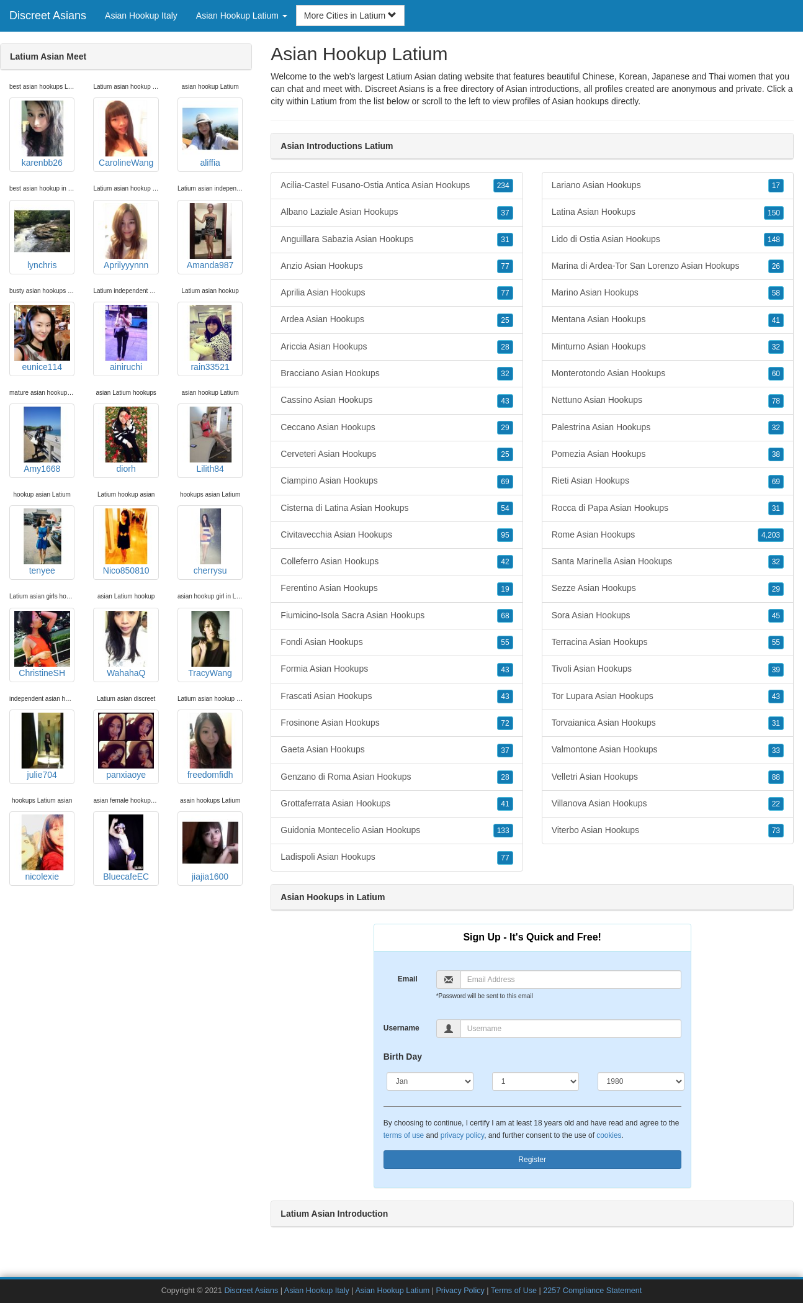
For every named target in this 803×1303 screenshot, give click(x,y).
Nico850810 (126, 541)
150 (774, 213)
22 (776, 804)
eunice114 (42, 338)
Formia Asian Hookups (396, 669)
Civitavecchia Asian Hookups (396, 535)
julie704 (42, 746)
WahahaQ (126, 644)
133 (503, 830)
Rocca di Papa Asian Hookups (668, 508)
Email (408, 979)
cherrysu (210, 541)
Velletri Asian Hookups (668, 777)
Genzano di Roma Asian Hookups (396, 777)
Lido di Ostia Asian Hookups (668, 239)
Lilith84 (210, 440)
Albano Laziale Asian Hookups (396, 212)
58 (776, 293)
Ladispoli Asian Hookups (396, 857)
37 (505, 213)
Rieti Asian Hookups (668, 481)
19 (505, 589)
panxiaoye (126, 746)
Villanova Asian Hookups (668, 804)
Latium (324, 101)
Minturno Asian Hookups (668, 347)
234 (503, 185)
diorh (126, 440)
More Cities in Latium (350, 15)
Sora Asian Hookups (668, 616)
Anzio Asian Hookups (396, 266)
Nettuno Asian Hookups (668, 400)
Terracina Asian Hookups (668, 642)
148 (774, 239)
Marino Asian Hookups (668, 293)
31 (505, 239)
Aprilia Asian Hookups (396, 293)
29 (505, 427)
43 (505, 401)
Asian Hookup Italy (141, 15)
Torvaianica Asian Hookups (668, 723)
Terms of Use (514, 1290)
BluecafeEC (126, 847)
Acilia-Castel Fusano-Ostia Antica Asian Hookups (396, 185)
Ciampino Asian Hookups (396, 481)
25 (505, 320)
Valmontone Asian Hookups (668, 750)
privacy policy (462, 1135)
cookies (608, 1135)
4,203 (770, 535)
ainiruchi (126, 338)
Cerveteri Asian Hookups (396, 454)
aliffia (210, 134)
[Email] (570, 979)
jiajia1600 (210, 847)
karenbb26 (42, 134)
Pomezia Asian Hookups (668, 454)
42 (505, 561)
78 (776, 401)
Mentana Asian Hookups (668, 320)
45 (776, 615)
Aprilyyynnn (126, 236)
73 (776, 830)
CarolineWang (126, 134)
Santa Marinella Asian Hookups (668, 562)
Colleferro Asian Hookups (396, 562)
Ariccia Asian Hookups (396, 347)
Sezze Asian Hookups (668, 588)
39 (776, 669)
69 (505, 481)
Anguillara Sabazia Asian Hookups (396, 239)
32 (505, 373)
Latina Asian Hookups (668, 212)
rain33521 (210, 338)
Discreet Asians (47, 15)
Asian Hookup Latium (392, 1290)
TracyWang (210, 644)
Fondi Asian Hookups (396, 642)
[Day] (535, 1081)
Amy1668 (42, 440)
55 (505, 642)
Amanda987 (210, 236)
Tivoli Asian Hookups (668, 669)
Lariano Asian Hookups (668, 185)
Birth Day (403, 1057)
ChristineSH (42, 644)
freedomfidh (210, 746)
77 (505, 266)
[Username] (570, 1028)
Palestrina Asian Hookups (668, 428)
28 (505, 347)
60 (776, 373)
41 (505, 804)
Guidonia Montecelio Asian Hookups (396, 830)
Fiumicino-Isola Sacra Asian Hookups (396, 616)
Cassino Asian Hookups (396, 400)
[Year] (641, 1081)
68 (505, 615)
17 (776, 185)
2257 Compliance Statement (592, 1290)
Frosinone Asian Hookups (396, 723)
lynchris (42, 236)
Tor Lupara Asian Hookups (668, 696)
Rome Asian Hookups (668, 535)
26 (776, 266)
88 (776, 777)
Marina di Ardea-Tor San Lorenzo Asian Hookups (668, 266)
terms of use (404, 1135)
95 (505, 535)
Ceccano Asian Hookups (396, 428)
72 (505, 723)
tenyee (42, 541)
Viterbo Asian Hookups (668, 830)
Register (532, 1159)
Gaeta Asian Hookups (396, 750)
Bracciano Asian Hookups (396, 374)
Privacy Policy (460, 1290)
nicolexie (42, 847)
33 (776, 750)
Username (401, 1028)
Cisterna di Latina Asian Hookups (396, 508)
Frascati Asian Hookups (396, 696)
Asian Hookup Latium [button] (241, 15)
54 (505, 508)
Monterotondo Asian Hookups (668, 374)
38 (776, 454)
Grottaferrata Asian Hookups (396, 804)
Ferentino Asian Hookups (396, 588)
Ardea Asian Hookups (396, 320)
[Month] (430, 1081)
